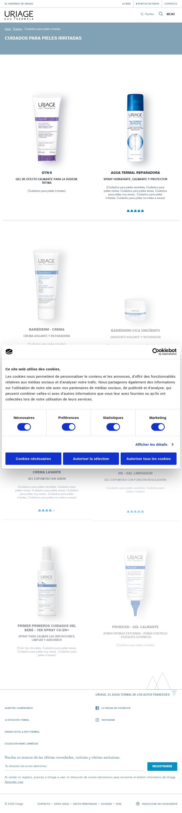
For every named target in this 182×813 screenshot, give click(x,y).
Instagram (105, 719)
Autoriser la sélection (91, 459)
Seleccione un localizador (156, 803)
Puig (119, 803)
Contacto (170, 3)
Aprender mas (14, 782)
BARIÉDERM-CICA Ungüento (135, 333)
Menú (171, 14)
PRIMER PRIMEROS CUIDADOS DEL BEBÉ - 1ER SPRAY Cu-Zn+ (46, 630)
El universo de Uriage (19, 3)
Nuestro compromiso (19, 708)
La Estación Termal (17, 719)
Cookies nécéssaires (33, 459)
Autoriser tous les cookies (148, 459)
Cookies (106, 803)
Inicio (8, 29)
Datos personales (85, 803)
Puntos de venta (148, 3)
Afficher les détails (151, 444)
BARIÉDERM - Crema (46, 331)
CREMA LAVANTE (46, 474)
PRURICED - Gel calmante (135, 629)
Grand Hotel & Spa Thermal (22, 731)
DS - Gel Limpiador (135, 475)
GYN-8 (46, 173)
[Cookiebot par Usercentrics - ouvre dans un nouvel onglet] (156, 351)
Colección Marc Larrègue (21, 743)
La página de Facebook (113, 708)
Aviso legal (61, 803)
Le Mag (126, 3)
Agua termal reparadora (135, 173)
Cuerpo (17, 29)
